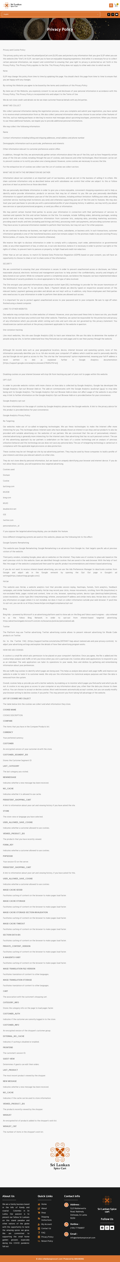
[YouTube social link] (116, 14)
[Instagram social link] (112, 14)
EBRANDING (79, 1258)
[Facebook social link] (108, 14)
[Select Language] (51, 14)
